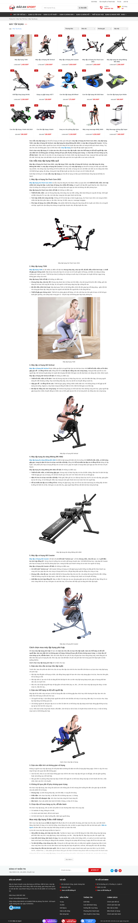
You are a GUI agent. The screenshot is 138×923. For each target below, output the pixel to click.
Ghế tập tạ (63, 908)
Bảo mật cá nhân (112, 908)
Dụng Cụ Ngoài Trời (112, 14)
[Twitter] (112, 870)
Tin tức (119, 1)
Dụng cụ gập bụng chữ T (45, 94)
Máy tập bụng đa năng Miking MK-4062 (117, 60)
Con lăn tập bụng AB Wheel (69, 94)
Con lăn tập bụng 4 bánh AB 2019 (21, 129)
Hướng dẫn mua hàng (90, 908)
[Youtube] (121, 870)
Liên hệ (126, 1)
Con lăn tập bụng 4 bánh (45, 129)
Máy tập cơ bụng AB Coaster (69, 59)
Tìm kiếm (83, 8)
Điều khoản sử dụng (113, 911)
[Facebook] (117, 870)
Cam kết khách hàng (90, 905)
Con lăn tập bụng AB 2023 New (93, 94)
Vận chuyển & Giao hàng (91, 914)
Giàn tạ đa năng (65, 911)
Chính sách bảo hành (114, 914)
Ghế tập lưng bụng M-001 (21, 94)
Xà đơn (62, 905)
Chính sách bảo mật (113, 905)
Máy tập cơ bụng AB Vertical (45, 59)
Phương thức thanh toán (91, 911)
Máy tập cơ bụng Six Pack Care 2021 (93, 60)
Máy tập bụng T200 (21, 59)
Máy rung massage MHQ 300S (93, 129)
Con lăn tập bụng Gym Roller (117, 94)
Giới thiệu (94, 1)
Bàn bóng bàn (64, 914)
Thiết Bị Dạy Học (98, 14)
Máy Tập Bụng (17, 28)
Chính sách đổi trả (113, 902)
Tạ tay (62, 902)
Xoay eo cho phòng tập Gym (69, 129)
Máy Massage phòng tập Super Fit (116, 130)
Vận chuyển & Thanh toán (107, 1)
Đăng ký (95, 870)
